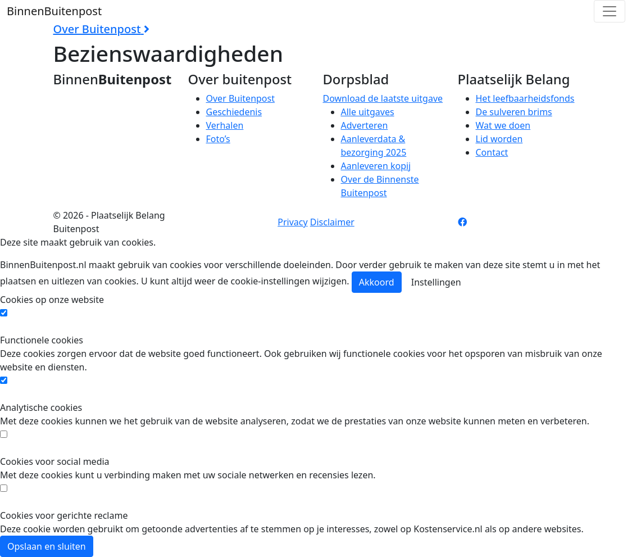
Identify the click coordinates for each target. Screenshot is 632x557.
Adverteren (364, 125)
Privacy (292, 222)
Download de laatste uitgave (383, 98)
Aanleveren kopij (376, 166)
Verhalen (225, 125)
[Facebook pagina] (462, 222)
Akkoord (376, 282)
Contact (492, 152)
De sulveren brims (514, 112)
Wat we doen (503, 125)
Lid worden (499, 139)
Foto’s (218, 139)
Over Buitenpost (240, 98)
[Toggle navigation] (609, 11)
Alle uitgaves (367, 112)
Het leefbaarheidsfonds (525, 98)
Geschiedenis (234, 112)
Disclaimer (332, 222)
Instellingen (436, 282)
